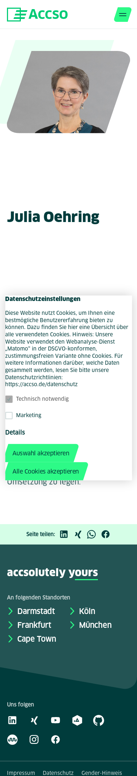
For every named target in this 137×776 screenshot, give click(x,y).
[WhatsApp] (93, 534)
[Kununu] (12, 739)
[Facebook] (107, 534)
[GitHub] (98, 720)
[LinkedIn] (66, 534)
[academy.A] (77, 720)
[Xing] (80, 534)
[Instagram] (33, 739)
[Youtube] (55, 720)
